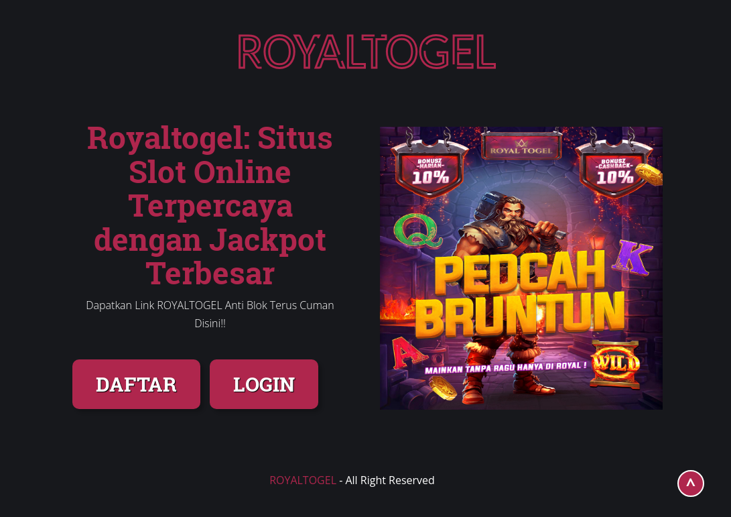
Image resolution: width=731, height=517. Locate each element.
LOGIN (264, 384)
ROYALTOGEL (302, 480)
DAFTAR (136, 384)
